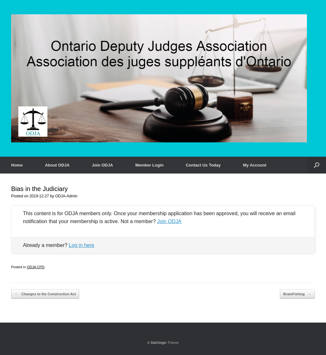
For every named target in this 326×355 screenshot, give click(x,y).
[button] (316, 165)
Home (17, 165)
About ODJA (57, 165)
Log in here (81, 245)
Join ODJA (102, 165)
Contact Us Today (203, 165)
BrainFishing (297, 294)
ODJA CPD (35, 267)
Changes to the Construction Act (45, 294)
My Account (254, 165)
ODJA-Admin (66, 196)
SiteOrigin (158, 343)
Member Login (149, 165)
